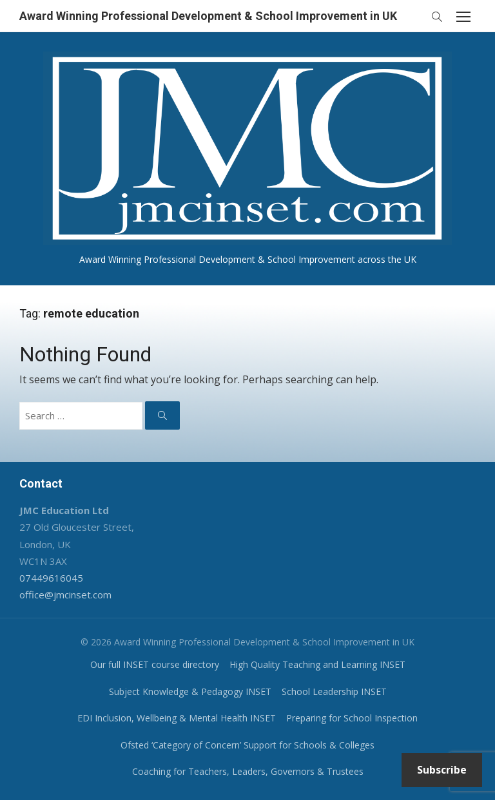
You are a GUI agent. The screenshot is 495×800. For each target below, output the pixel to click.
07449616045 (51, 577)
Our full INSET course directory (154, 664)
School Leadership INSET (334, 691)
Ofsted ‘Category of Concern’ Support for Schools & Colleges (247, 745)
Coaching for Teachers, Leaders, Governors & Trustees (248, 771)
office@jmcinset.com (65, 594)
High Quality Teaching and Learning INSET (317, 664)
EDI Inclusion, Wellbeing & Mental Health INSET (176, 718)
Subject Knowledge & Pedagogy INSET (190, 691)
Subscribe (442, 770)
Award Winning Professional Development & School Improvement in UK (208, 16)
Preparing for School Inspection (352, 718)
